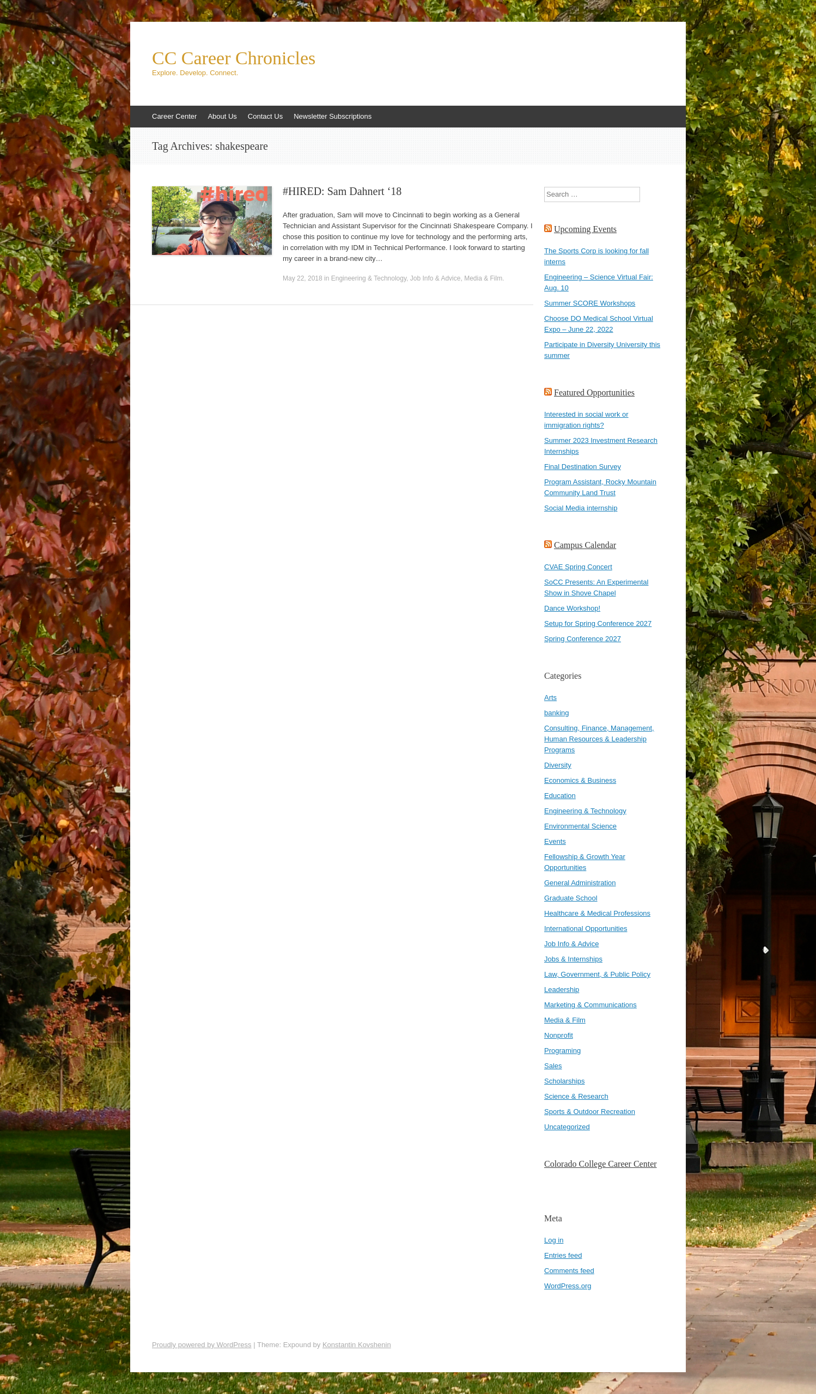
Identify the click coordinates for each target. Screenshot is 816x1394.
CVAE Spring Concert (578, 567)
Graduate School (571, 898)
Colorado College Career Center (600, 1163)
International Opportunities (585, 928)
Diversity (557, 765)
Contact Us (265, 116)
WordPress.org (567, 1286)
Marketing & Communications (590, 1005)
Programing (562, 1050)
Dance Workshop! (572, 608)
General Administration (580, 883)
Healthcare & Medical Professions (597, 913)
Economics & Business (580, 780)
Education (560, 796)
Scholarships (564, 1081)
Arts (550, 697)
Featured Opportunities (594, 392)
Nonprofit (558, 1035)
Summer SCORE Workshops (589, 303)
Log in (553, 1240)
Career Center (174, 116)
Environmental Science (580, 826)
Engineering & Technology (368, 278)
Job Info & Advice (435, 278)
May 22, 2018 (302, 278)
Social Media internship (580, 508)
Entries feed (563, 1255)
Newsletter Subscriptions (333, 116)
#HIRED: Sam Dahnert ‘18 (342, 191)
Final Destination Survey (582, 466)
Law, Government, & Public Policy (597, 974)
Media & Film (483, 278)
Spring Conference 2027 (582, 639)
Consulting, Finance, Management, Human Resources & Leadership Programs (599, 739)
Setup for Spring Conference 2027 (597, 623)
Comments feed (569, 1271)
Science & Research (576, 1096)
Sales (553, 1066)
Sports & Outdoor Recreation (589, 1111)
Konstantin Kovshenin (356, 1345)
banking (556, 713)
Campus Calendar (585, 545)
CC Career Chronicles (233, 58)
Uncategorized (567, 1127)
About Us (222, 116)
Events (555, 841)
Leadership (561, 989)
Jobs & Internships (573, 959)
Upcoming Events (585, 229)
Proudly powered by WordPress (202, 1345)
